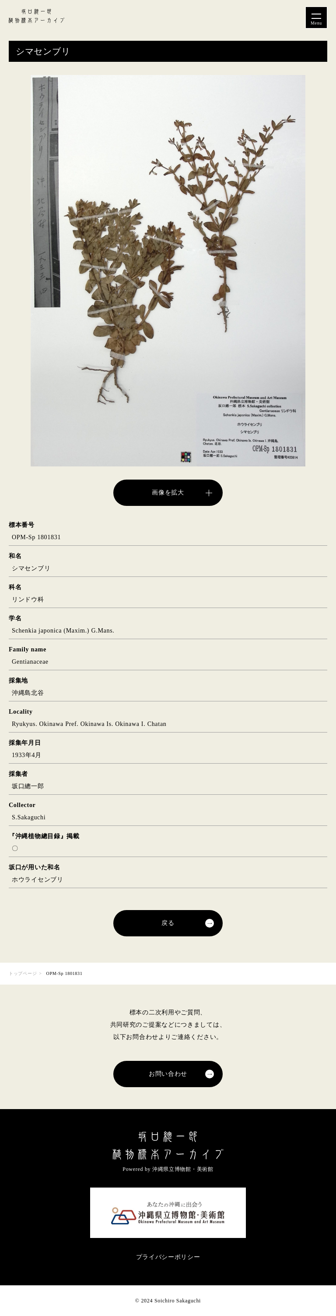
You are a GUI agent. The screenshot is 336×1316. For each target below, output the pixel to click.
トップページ (23, 973)
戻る (167, 923)
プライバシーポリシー (168, 1257)
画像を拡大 (168, 492)
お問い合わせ (168, 1074)
